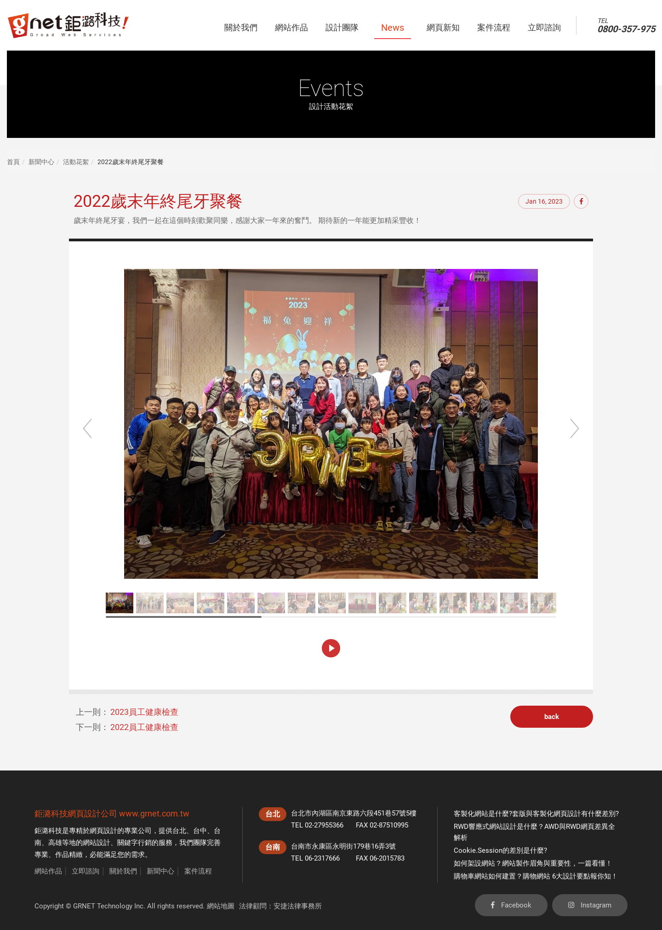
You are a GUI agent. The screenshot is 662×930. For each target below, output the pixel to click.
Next (575, 428)
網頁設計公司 (92, 813)
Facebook (511, 905)
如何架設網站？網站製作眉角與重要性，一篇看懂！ (533, 863)
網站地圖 (220, 906)
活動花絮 (76, 161)
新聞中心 (41, 161)
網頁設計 (103, 831)
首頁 (13, 161)
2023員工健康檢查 (144, 712)
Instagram (589, 905)
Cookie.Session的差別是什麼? (500, 850)
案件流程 (198, 871)
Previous (87, 428)
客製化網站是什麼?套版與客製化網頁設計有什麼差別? (536, 814)
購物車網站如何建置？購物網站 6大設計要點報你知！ (536, 876)
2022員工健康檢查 (144, 727)
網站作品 (48, 871)
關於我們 (123, 871)
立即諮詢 (85, 871)
